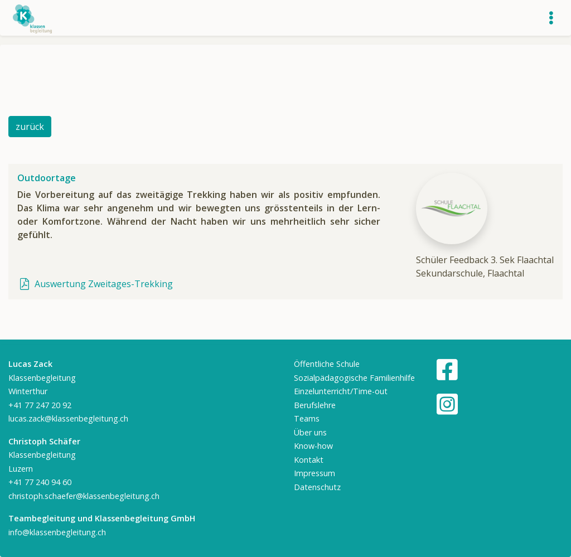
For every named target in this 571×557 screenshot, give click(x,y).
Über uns (310, 432)
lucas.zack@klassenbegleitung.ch (68, 418)
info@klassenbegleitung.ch (57, 532)
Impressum (314, 473)
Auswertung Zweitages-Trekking (95, 284)
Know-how (313, 445)
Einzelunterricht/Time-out (341, 391)
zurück (30, 126)
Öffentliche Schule (327, 364)
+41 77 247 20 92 (39, 405)
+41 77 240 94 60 (39, 482)
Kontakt (308, 459)
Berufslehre (315, 405)
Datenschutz (317, 487)
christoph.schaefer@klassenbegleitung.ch (83, 496)
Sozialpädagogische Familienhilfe (354, 377)
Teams (307, 418)
